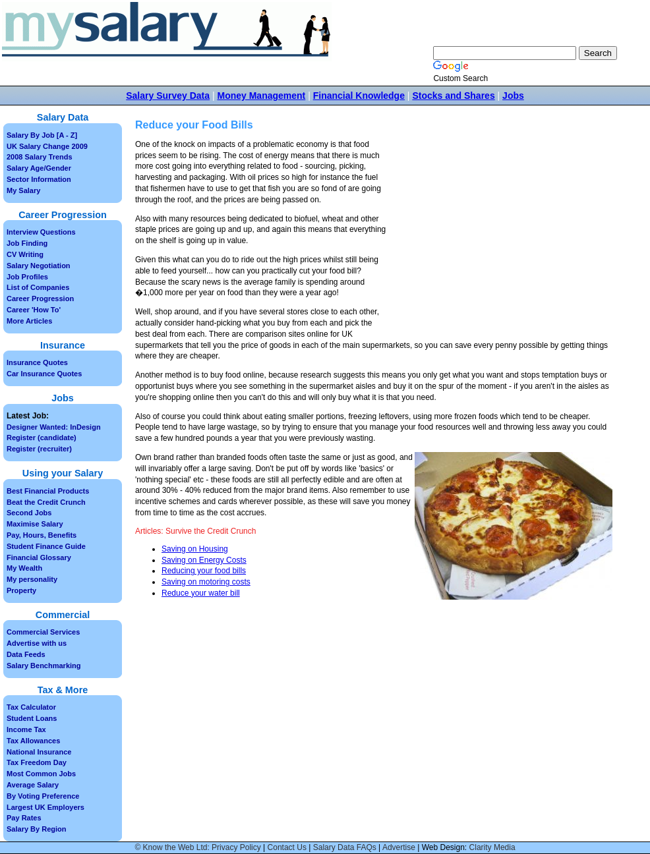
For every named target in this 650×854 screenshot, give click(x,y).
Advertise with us (37, 643)
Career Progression (40, 298)
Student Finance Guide (46, 546)
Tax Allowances (33, 741)
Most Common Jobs (41, 774)
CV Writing (25, 254)
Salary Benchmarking (44, 665)
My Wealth (24, 568)
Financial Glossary (39, 557)
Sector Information (39, 179)
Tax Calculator (31, 707)
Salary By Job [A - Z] (42, 135)
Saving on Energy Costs (204, 560)
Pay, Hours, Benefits (41, 535)
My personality (32, 579)
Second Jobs (29, 513)
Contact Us (287, 847)
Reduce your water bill (201, 593)
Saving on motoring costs (206, 581)
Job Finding (27, 243)
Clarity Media (492, 847)
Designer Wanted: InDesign (54, 427)
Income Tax (26, 729)
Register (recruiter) (39, 449)
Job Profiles (27, 277)
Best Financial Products (48, 491)
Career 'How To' (34, 310)
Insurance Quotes (37, 362)
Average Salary (33, 785)
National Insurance (39, 752)
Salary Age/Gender (39, 168)
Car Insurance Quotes (44, 374)
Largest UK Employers (45, 807)
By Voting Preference (43, 796)
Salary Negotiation (39, 266)
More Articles (29, 321)
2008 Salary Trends (40, 157)
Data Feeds (26, 654)
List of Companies (38, 287)
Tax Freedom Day (37, 762)
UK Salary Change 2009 (47, 146)
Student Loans (32, 718)
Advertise (398, 847)
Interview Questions (41, 232)
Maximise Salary (35, 524)
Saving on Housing (195, 549)
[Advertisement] (501, 238)
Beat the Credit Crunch (46, 502)
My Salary (23, 190)
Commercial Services (43, 632)
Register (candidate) (41, 437)
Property (21, 590)
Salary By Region (36, 829)
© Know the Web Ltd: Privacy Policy (197, 847)
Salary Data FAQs (344, 847)
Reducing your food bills (204, 570)
